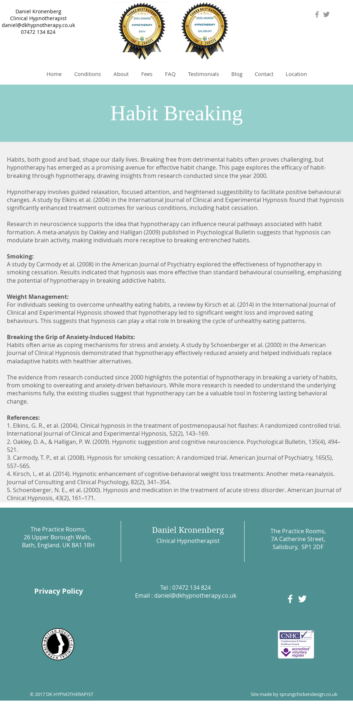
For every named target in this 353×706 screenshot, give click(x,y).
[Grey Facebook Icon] (317, 14)
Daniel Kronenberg (38, 11)
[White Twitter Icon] (302, 598)
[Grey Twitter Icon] (326, 14)
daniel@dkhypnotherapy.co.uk (38, 25)
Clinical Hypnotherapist (38, 18)
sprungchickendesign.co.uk (309, 694)
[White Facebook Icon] (290, 598)
